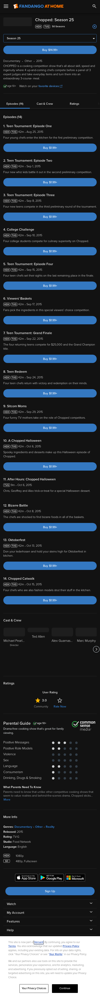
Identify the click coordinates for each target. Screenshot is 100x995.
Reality (50, 827)
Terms (12, 946)
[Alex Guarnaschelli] (62, 649)
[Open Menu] (6, 6)
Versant (38, 942)
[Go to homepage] (38, 6)
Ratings (74, 104)
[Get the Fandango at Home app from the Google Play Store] (51, 878)
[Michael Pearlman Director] (14, 649)
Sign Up (50, 891)
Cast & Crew (45, 104)
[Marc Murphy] (86, 649)
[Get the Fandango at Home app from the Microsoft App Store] (75, 878)
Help (10, 930)
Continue (64, 988)
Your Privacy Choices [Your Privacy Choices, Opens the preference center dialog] (34, 988)
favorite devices (50, 86)
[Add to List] (95, 27)
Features (13, 921)
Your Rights (55, 954)
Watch (11, 904)
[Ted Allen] (38, 649)
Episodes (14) (14, 104)
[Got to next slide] (96, 649)
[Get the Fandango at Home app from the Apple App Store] (26, 878)
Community (41, 706)
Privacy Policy (71, 946)
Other (39, 827)
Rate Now (60, 706)
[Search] (94, 6)
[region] (50, 965)
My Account (15, 913)
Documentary (23, 827)
